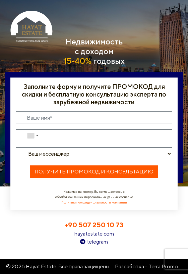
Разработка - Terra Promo (146, 266)
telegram (94, 242)
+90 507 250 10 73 (94, 225)
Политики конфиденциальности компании (94, 202)
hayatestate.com (94, 234)
